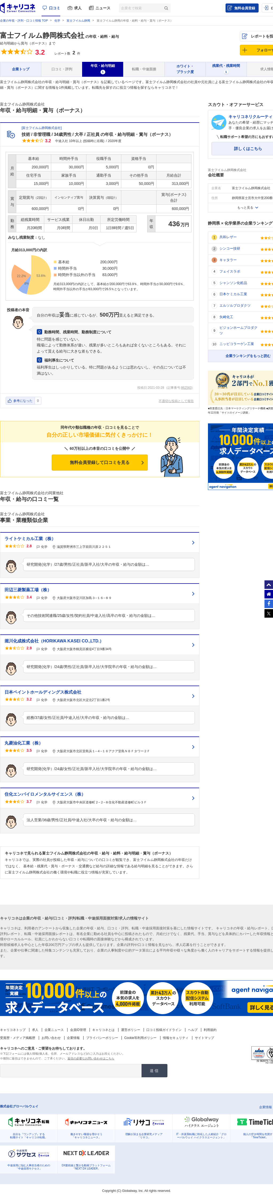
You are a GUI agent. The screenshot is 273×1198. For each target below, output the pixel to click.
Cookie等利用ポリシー (140, 1038)
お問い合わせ (51, 1038)
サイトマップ (204, 1038)
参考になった (23, 401)
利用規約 (210, 1030)
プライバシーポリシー (102, 1038)
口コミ (54, 8)
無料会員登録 (244, 8)
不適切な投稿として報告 (176, 401)
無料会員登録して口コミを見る (100, 462)
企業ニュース (54, 1030)
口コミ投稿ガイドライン (164, 1030)
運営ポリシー (130, 1030)
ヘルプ (193, 1030)
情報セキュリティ (175, 1038)
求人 (78, 8)
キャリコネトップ (13, 1030)
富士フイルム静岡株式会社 (42, 35)
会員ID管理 (78, 1030)
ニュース (102, 8)
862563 (186, 388)
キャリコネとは (103, 1030)
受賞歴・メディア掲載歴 (17, 1038)
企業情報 (73, 1038)
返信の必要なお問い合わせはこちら (90, 1058)
